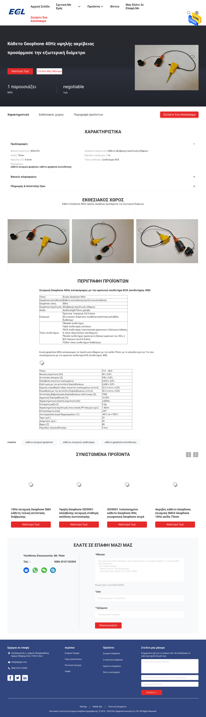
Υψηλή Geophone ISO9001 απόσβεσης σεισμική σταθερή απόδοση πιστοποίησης (78, 513)
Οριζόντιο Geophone (112, 666)
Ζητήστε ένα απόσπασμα (179, 114)
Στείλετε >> (151, 692)
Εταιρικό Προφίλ (72, 653)
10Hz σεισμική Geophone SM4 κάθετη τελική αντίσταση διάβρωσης (31, 513)
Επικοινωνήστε (108, 625)
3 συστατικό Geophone (113, 660)
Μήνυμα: (100, 554)
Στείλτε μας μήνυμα (49, 71)
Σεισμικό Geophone (111, 653)
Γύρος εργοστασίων (73, 659)
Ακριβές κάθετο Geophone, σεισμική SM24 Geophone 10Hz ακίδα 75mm (173, 513)
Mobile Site (97, 707)
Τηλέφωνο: (102, 608)
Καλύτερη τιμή (20, 71)
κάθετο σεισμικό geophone (39, 442)
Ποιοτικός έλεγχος (73, 665)
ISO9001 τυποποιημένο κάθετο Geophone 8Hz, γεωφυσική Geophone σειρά (125, 513)
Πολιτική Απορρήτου (117, 707)
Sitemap (83, 707)
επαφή (68, 671)
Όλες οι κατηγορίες (111, 672)
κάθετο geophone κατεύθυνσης (120, 442)
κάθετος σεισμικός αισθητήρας (79, 442)
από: (98, 591)
